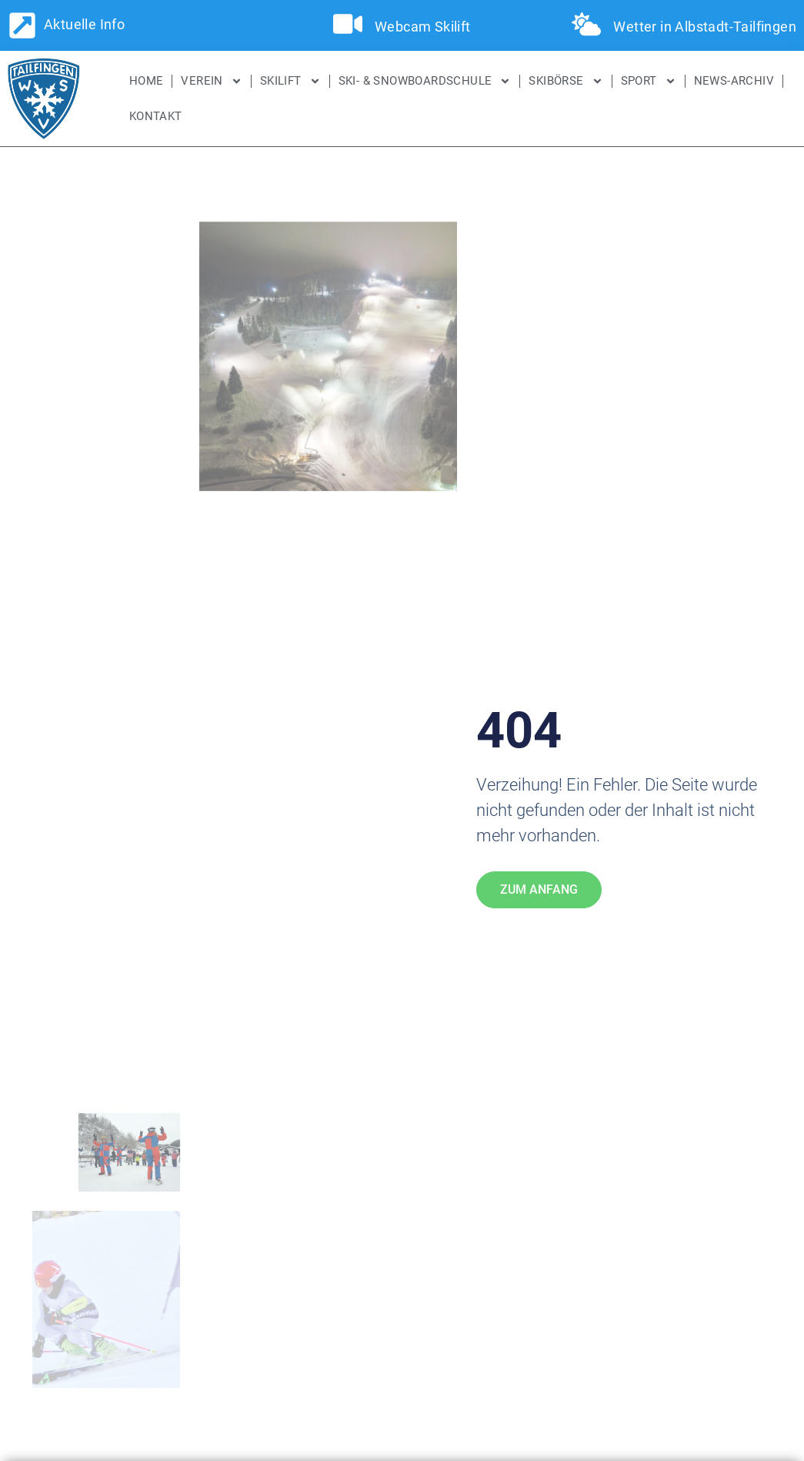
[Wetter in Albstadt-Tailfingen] (586, 23)
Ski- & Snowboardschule (425, 81)
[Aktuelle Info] (22, 25)
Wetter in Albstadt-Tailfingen (704, 26)
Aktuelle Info (84, 24)
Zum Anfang (539, 888)
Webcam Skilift (423, 26)
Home (146, 81)
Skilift (290, 81)
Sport (648, 81)
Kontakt (155, 116)
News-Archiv (734, 81)
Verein (211, 81)
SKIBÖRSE (565, 81)
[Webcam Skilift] (347, 23)
